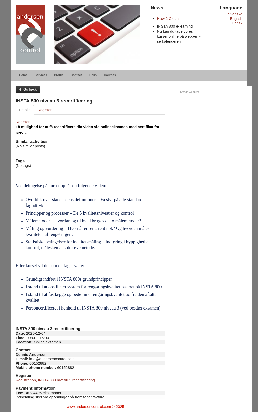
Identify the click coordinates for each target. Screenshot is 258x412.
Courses (110, 75)
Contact (76, 75)
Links (93, 75)
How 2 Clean (168, 18)
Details (24, 110)
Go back (28, 89)
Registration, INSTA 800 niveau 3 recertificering (55, 380)
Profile (58, 75)
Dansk (237, 23)
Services (41, 75)
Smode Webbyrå (189, 92)
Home (23, 75)
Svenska (235, 14)
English (236, 18)
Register (45, 110)
